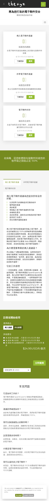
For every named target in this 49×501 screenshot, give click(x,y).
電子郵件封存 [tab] (10, 188)
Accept (19, 495)
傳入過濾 (8, 327)
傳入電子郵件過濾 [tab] (12, 182)
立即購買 (39, 363)
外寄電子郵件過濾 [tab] (30, 182)
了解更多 (20, 61)
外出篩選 (18, 327)
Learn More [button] (28, 495)
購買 (30, 61)
